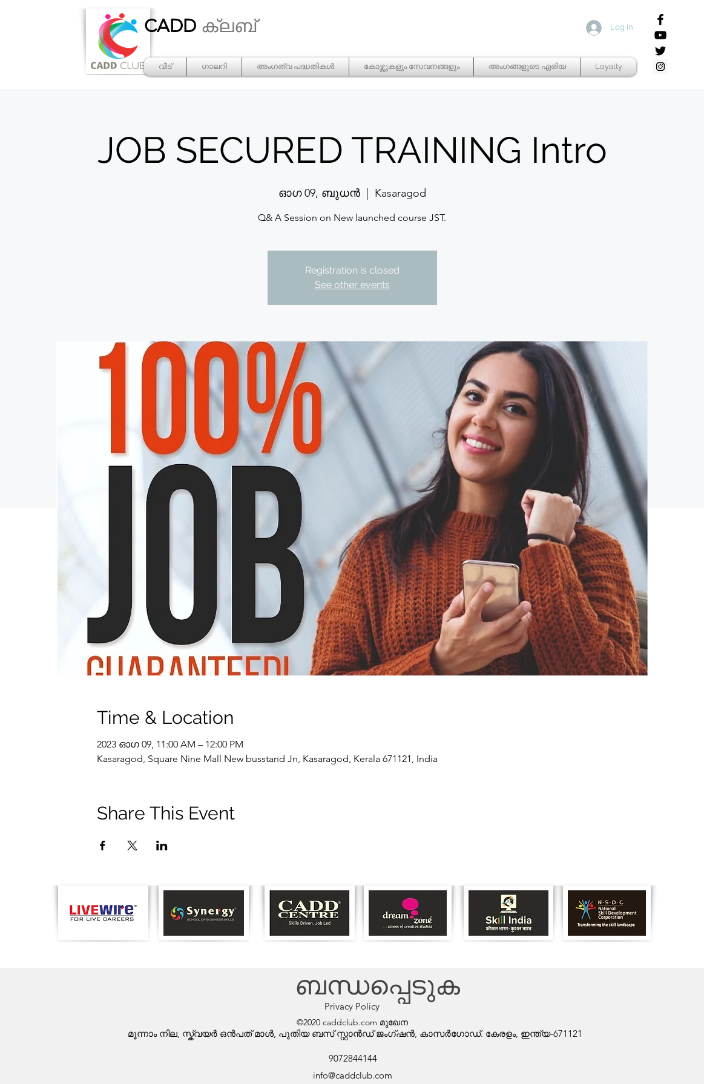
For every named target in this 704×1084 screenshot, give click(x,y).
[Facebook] (660, 19)
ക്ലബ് (228, 26)
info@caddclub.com (352, 1075)
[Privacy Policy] (352, 1006)
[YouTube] (660, 35)
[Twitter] (660, 51)
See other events (352, 285)
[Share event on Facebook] (102, 845)
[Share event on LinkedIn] (162, 845)
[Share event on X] (132, 845)
